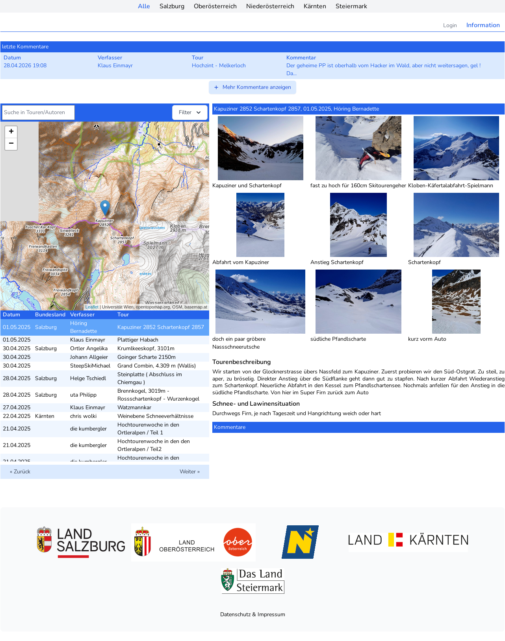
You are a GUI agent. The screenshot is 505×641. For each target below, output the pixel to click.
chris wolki (83, 416)
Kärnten (315, 6)
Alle (144, 6)
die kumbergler (88, 428)
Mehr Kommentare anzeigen (252, 87)
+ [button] (11, 132)
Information (483, 25)
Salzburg (172, 6)
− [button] (11, 144)
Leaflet (91, 307)
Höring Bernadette (83, 327)
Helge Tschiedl (88, 378)
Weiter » (190, 471)
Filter (190, 112)
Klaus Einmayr (87, 340)
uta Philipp (83, 395)
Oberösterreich (215, 6)
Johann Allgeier (89, 357)
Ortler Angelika (89, 348)
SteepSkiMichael (90, 365)
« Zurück (20, 471)
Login (450, 25)
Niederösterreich (270, 6)
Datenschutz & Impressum (252, 614)
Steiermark (351, 6)
